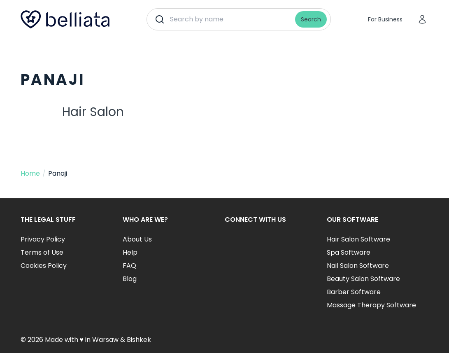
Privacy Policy (43, 239)
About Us (137, 239)
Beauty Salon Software (363, 278)
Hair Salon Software (358, 239)
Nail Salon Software (358, 265)
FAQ (129, 265)
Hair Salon (93, 112)
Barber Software (354, 292)
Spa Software (348, 252)
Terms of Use (42, 252)
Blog (130, 278)
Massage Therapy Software (371, 305)
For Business (385, 19)
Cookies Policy (44, 265)
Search (311, 19)
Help (130, 252)
